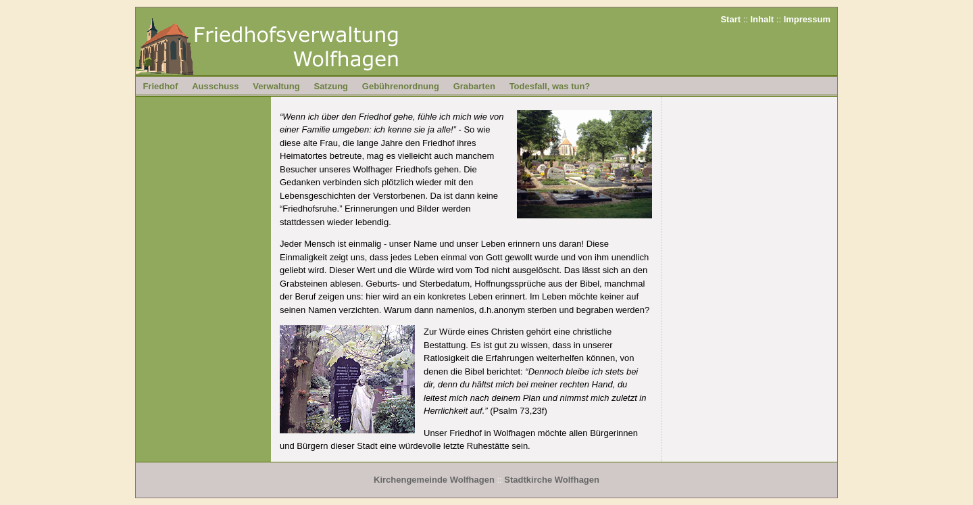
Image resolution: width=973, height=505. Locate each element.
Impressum (807, 19)
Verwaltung (276, 86)
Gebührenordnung (400, 86)
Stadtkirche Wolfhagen (551, 480)
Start (730, 19)
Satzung (331, 86)
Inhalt (762, 19)
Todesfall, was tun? (550, 86)
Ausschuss (215, 86)
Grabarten (474, 86)
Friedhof (160, 86)
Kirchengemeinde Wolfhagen (434, 480)
